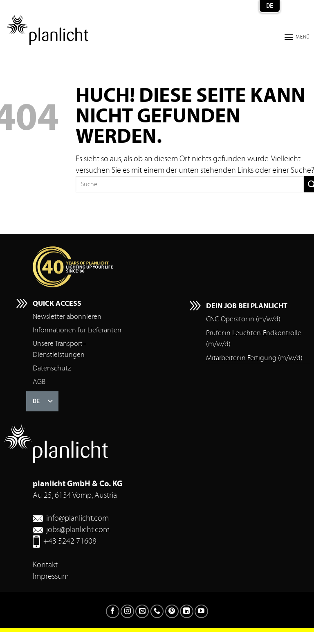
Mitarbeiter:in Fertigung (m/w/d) (254, 358)
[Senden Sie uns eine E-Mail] (142, 611)
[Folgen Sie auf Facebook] (112, 611)
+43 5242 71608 (69, 541)
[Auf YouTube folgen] (201, 611)
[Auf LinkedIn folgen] (186, 611)
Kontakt (45, 564)
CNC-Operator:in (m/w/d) (243, 319)
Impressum (51, 576)
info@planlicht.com (77, 518)
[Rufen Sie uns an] (157, 611)
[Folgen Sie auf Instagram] (127, 611)
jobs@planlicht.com (78, 529)
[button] (297, 37)
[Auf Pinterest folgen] (172, 611)
